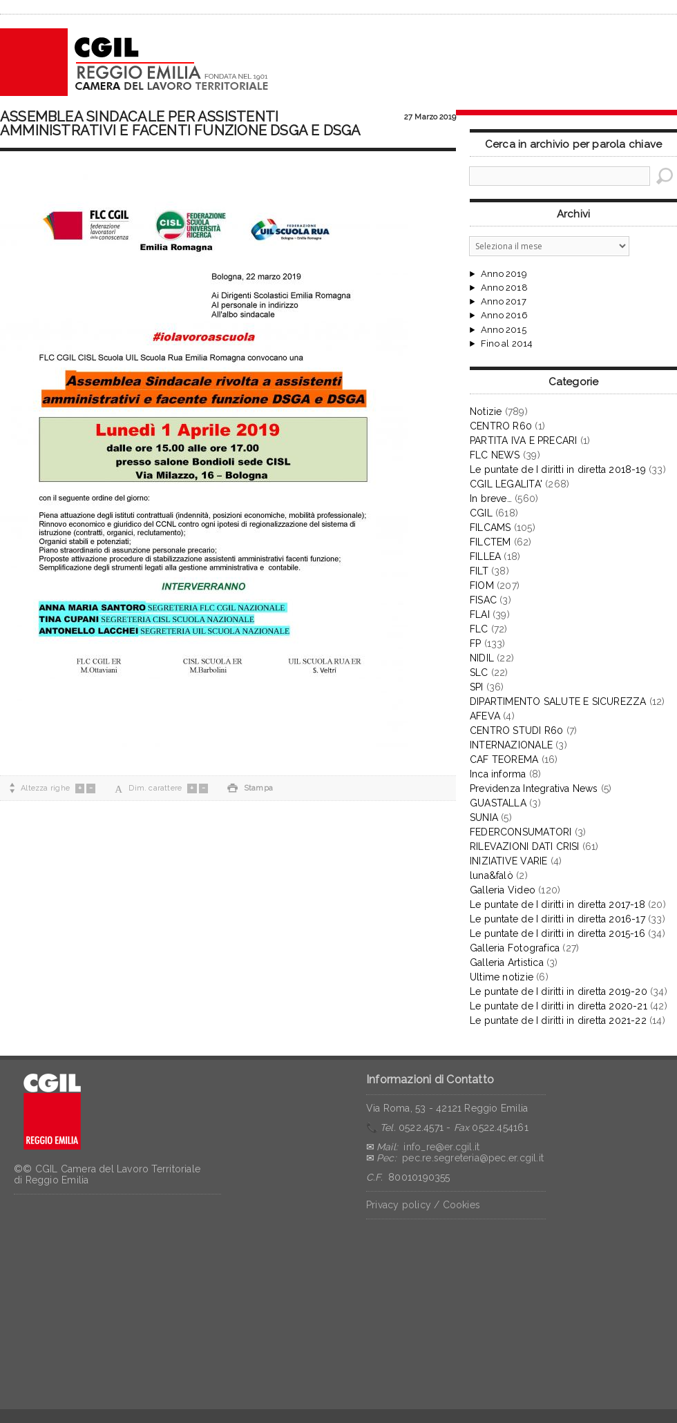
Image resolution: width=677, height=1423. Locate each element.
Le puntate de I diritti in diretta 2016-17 (557, 919)
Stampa (250, 788)
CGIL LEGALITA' (506, 484)
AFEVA (485, 716)
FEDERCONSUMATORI (520, 832)
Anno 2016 (504, 315)
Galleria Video (502, 890)
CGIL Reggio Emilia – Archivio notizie (134, 62)
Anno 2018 (504, 288)
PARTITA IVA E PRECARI (523, 440)
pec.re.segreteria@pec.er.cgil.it (473, 1157)
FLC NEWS (495, 455)
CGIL (481, 513)
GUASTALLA (498, 803)
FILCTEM (490, 542)
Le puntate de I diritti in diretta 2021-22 (558, 1020)
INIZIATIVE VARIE (508, 861)
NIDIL (482, 658)
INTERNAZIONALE (511, 745)
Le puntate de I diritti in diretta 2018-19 (558, 469)
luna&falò (491, 875)
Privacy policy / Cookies (423, 1204)
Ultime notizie (501, 976)
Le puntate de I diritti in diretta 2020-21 (558, 1005)
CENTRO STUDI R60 (516, 730)
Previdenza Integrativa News (534, 788)
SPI (477, 687)
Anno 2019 (504, 274)
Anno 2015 (503, 330)
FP (475, 643)
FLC (479, 629)
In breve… (491, 498)
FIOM (482, 585)
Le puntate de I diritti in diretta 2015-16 (557, 933)
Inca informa (498, 774)
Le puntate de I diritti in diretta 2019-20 (558, 991)
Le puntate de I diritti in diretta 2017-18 (557, 904)
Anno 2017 (503, 302)
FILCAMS (490, 527)
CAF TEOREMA (504, 759)
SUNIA (484, 817)
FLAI (480, 614)
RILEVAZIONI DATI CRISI (525, 846)
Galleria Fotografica (515, 947)
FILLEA (485, 556)
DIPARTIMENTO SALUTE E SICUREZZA (558, 701)
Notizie (486, 411)
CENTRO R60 (501, 426)
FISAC (483, 600)
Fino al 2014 (507, 344)
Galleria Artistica (507, 962)
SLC (479, 672)
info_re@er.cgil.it (441, 1146)
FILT (479, 571)
